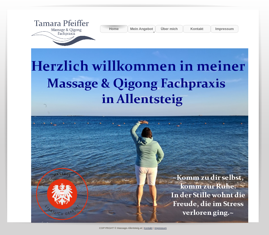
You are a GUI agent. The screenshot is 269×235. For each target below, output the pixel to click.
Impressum (160, 228)
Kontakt (148, 228)
